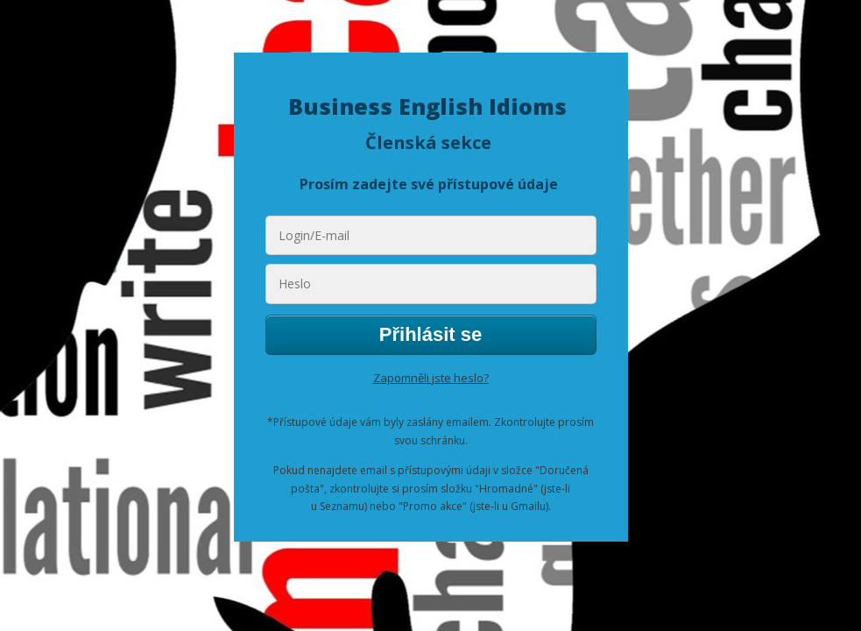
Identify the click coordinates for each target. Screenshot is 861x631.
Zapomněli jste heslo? (431, 378)
